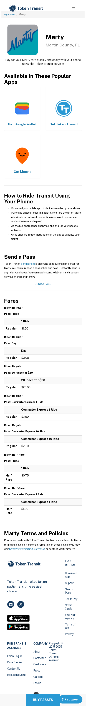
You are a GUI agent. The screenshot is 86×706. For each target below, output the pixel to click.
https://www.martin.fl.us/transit (27, 549)
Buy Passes (43, 700)
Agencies (9, 14)
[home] (26, 8)
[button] (73, 8)
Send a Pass (28, 263)
